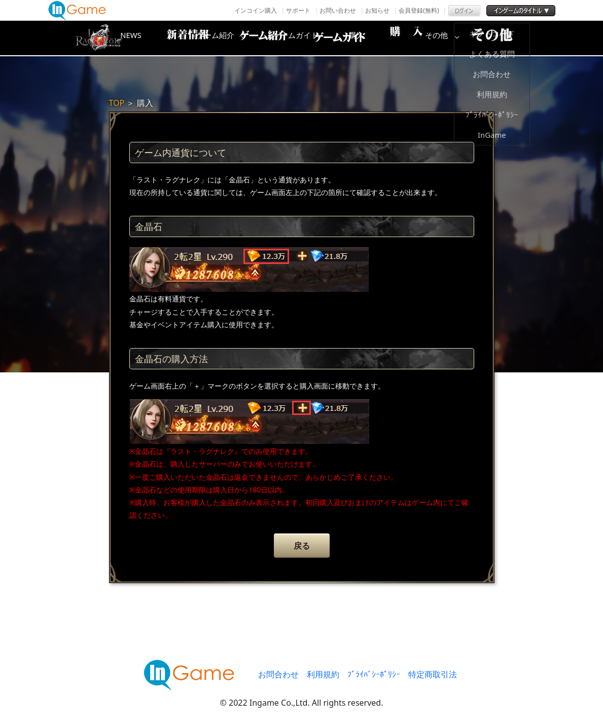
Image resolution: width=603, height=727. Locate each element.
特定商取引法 (432, 674)
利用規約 (323, 674)
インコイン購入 (255, 10)
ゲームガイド (340, 38)
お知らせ (377, 10)
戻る (302, 545)
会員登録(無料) (419, 10)
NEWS (177, 38)
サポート (298, 10)
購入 (421, 38)
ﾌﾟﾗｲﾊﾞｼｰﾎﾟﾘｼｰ (373, 674)
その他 (502, 38)
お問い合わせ (338, 10)
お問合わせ (278, 674)
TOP (117, 102)
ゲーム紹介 (259, 38)
